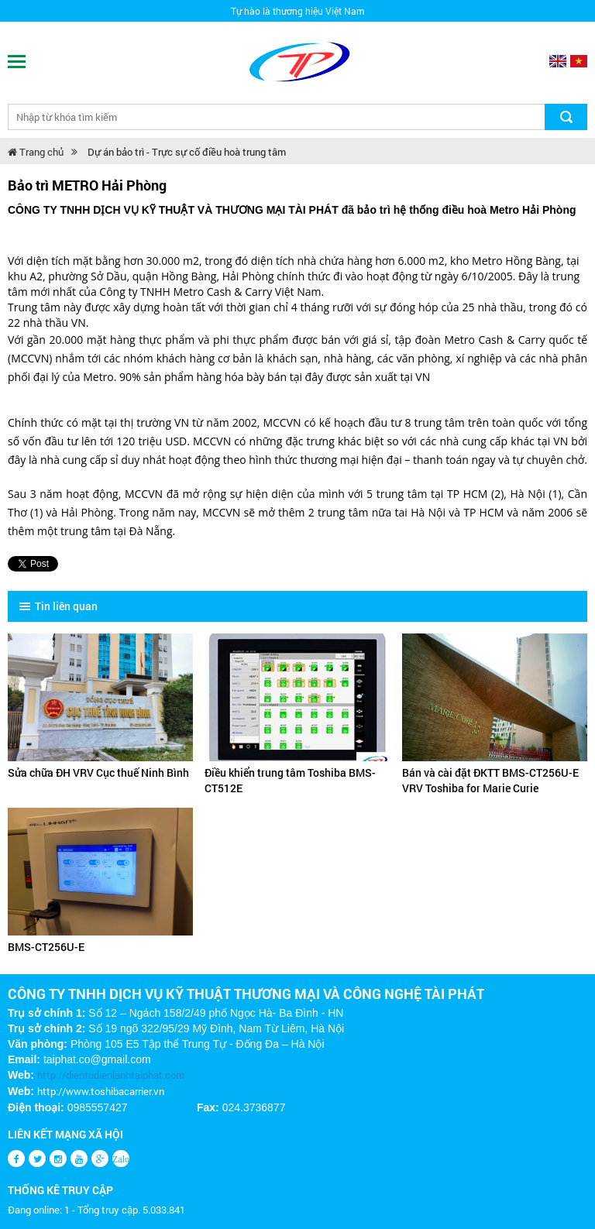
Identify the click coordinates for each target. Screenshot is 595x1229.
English (557, 61)
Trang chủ (36, 152)
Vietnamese (578, 61)
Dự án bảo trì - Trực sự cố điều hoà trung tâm (187, 152)
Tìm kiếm (566, 117)
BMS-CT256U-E (46, 946)
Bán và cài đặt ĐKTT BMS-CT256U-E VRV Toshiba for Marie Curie (490, 780)
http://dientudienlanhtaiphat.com (110, 1075)
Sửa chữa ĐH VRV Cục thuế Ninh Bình (98, 772)
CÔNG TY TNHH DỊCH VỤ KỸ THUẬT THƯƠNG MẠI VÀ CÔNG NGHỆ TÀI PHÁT (246, 993)
